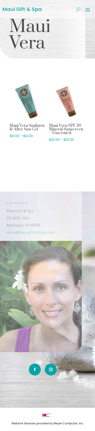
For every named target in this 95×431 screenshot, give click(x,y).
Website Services (23, 423)
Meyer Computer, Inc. (69, 423)
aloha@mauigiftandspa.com (27, 232)
